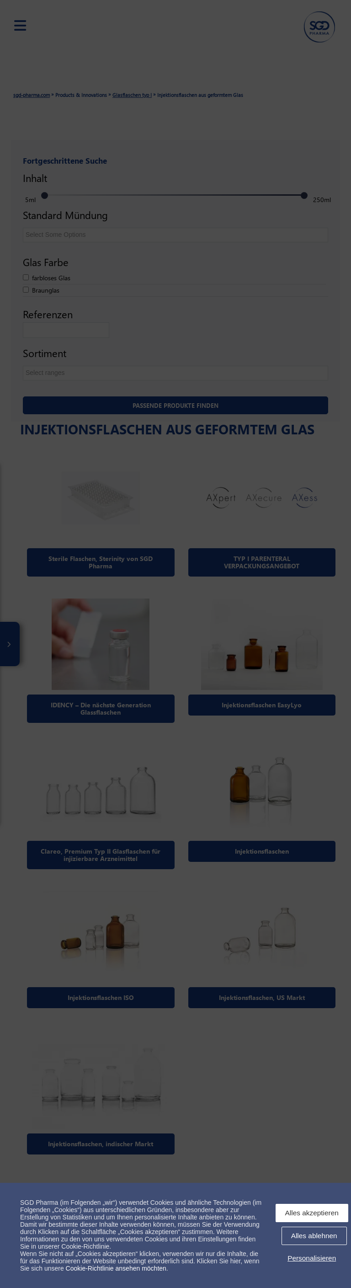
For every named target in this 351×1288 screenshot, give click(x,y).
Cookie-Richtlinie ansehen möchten (116, 1268)
